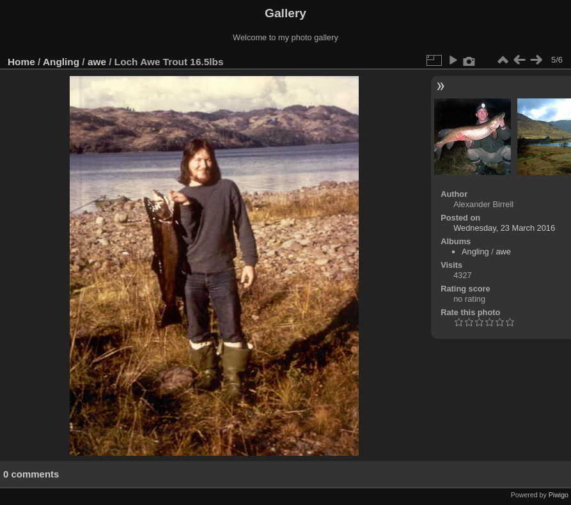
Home (21, 61)
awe (97, 61)
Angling (61, 61)
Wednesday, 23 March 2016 (504, 228)
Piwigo (558, 495)
